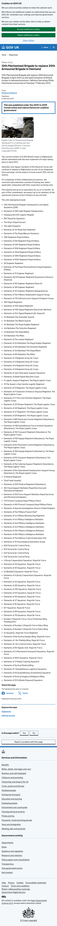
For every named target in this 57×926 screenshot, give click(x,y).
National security (8, 716)
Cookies (20, 882)
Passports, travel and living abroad (17, 820)
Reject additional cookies (28, 35)
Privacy (11, 882)
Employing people (9, 803)
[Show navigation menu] (44, 47)
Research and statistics (12, 855)
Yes (26, 733)
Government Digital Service (13, 892)
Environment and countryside (14, 807)
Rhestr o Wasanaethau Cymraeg (16, 889)
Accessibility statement (36, 882)
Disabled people (9, 790)
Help (4, 882)
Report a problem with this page (28, 742)
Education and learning (12, 799)
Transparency (8, 864)
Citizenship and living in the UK (15, 782)
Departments (7, 842)
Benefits (5, 765)
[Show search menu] (53, 47)
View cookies (28, 40)
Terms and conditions (20, 886)
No (35, 733)
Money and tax (8, 816)
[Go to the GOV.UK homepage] (10, 47)
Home (4, 55)
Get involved (7, 872)
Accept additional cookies (28, 29)
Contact (5, 886)
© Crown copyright (28, 920)
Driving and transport (11, 794)
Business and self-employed (14, 773)
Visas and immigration (11, 824)
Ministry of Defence (9, 93)
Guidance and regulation (12, 851)
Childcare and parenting (12, 777)
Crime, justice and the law (13, 786)
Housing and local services (13, 811)
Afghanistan (13, 55)
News (4, 847)
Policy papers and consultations (16, 859)
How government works (12, 868)
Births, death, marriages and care (16, 769)
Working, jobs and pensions (13, 828)
